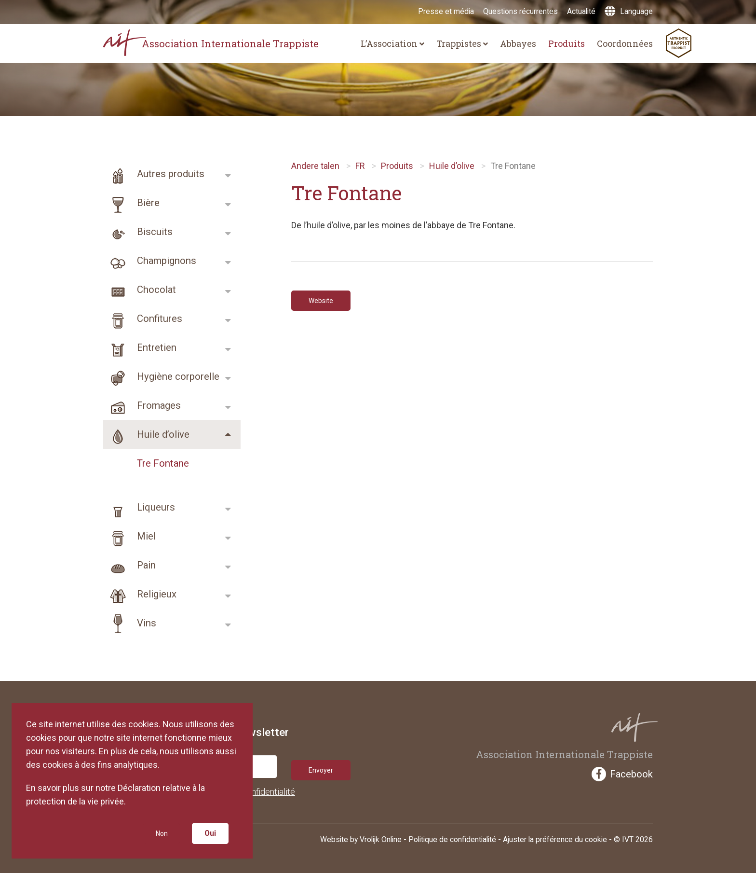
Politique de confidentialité (452, 837)
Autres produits (153, 173)
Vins (129, 623)
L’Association (392, 43)
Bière (131, 202)
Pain (129, 565)
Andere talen (315, 166)
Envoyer (324, 767)
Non (160, 832)
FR (360, 166)
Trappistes (462, 43)
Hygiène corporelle (161, 376)
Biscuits (138, 231)
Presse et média (446, 11)
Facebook (622, 774)
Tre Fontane (163, 463)
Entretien (139, 347)
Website (324, 302)
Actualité (581, 11)
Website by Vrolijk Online (361, 837)
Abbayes (518, 43)
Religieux (139, 594)
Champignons (149, 260)
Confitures (142, 318)
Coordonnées (625, 43)
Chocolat (139, 289)
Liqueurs (139, 507)
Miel (129, 536)
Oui (211, 831)
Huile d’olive (146, 434)
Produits (566, 43)
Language (629, 11)
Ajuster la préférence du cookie (555, 837)
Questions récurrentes (520, 11)
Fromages (142, 405)
